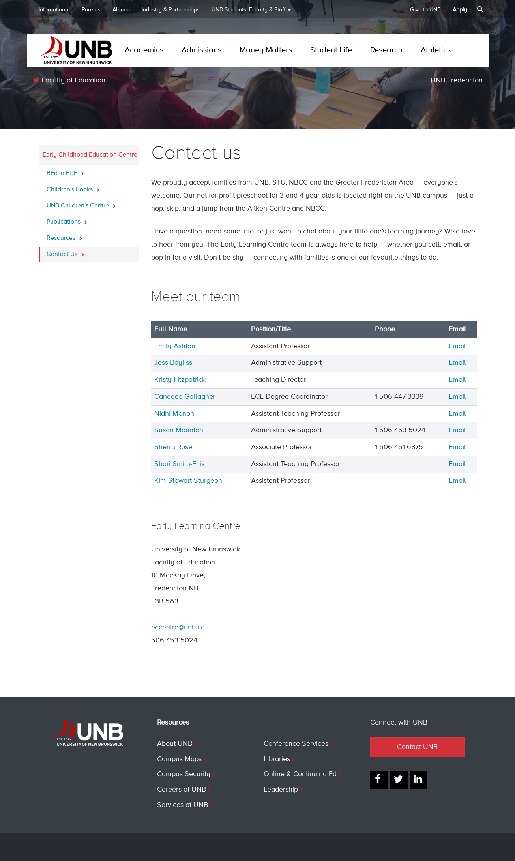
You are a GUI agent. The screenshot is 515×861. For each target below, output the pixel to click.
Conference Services (296, 743)
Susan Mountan (178, 430)
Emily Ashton (174, 346)
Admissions (201, 50)
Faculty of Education (69, 80)
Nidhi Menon (174, 413)
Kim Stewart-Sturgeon (188, 480)
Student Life (331, 50)
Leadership (281, 789)
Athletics (436, 50)
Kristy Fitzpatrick (180, 379)
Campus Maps (179, 759)
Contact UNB (417, 747)
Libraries (277, 759)
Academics (144, 50)
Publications (67, 219)
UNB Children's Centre (81, 203)
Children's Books (73, 187)
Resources (64, 235)
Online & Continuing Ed (300, 774)
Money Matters (266, 50)
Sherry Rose (173, 447)
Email (457, 346)
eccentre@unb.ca (178, 627)
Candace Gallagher (184, 396)
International (54, 10)
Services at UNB (182, 805)
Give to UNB (425, 10)
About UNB (174, 743)
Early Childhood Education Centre (90, 155)
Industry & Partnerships (171, 10)
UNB (251, 12)
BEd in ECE (65, 171)
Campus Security (183, 774)
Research (386, 50)
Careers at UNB (181, 789)
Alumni (121, 10)
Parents (91, 10)
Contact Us (65, 252)
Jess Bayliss (173, 362)
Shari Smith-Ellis (179, 464)
